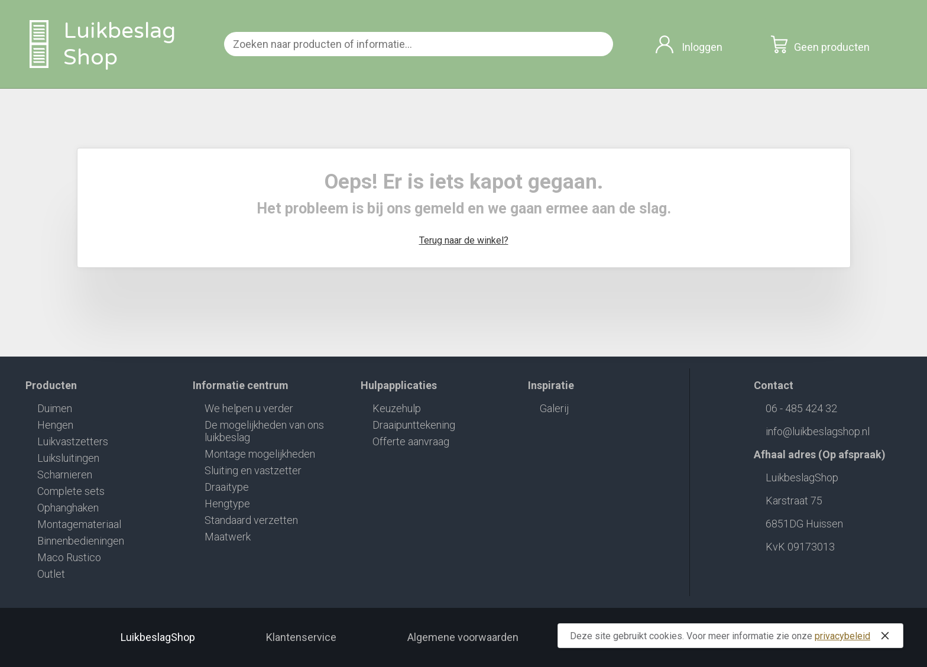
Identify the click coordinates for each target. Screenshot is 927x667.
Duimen (54, 408)
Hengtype (227, 503)
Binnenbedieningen (80, 541)
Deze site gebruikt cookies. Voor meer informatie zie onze (732, 636)
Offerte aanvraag (410, 441)
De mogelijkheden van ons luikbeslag (264, 431)
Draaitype (227, 487)
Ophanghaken (68, 507)
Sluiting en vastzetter (253, 470)
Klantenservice (301, 637)
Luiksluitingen (68, 458)
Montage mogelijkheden (260, 454)
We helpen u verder (249, 408)
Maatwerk (228, 536)
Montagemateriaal (79, 524)
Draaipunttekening (413, 425)
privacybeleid (842, 636)
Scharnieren (64, 474)
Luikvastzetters (72, 441)
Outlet (51, 574)
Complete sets (71, 491)
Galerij (554, 408)
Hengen (55, 425)
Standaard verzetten (251, 520)
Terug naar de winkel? (463, 240)
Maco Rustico (69, 557)
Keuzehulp (396, 408)
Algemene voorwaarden (462, 637)
